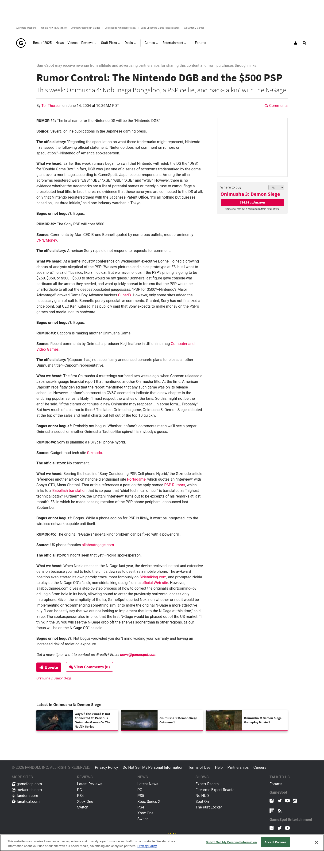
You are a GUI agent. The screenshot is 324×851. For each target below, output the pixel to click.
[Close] (316, 842)
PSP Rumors (174, 485)
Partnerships (238, 767)
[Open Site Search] (304, 43)
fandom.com (25, 795)
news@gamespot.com (138, 654)
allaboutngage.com (98, 545)
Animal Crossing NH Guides (85, 28)
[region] (162, 842)
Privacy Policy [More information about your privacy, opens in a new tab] (147, 846)
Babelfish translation (69, 490)
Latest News (147, 784)
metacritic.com (27, 790)
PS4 (80, 795)
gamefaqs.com (27, 784)
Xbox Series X (148, 801)
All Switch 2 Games (194, 28)
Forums (276, 784)
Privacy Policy (106, 767)
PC (79, 790)
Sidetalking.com (152, 577)
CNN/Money (46, 240)
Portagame (136, 479)
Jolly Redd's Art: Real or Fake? (120, 28)
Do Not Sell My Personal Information (153, 767)
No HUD (202, 795)
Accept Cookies (275, 842)
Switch (82, 807)
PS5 (140, 795)
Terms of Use (199, 767)
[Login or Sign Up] (295, 43)
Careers (259, 767)
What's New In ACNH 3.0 (54, 28)
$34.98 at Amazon (252, 202)
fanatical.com (26, 801)
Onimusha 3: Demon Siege (250, 194)
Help (219, 767)
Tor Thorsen (51, 105)
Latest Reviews (89, 784)
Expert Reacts (207, 784)
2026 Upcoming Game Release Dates (160, 28)
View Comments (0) (89, 667)
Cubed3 (124, 295)
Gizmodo (94, 453)
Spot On (202, 801)
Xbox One (85, 801)
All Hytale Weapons (26, 28)
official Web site (155, 582)
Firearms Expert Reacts (215, 790)
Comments (276, 105)
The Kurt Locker (209, 807)
